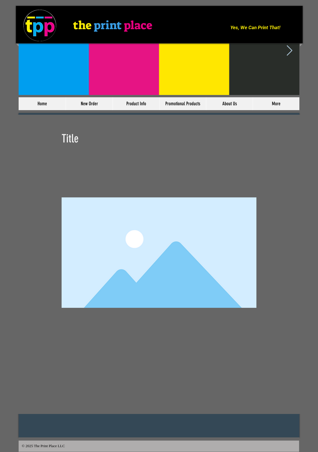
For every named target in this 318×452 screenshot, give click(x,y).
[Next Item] (289, 50)
